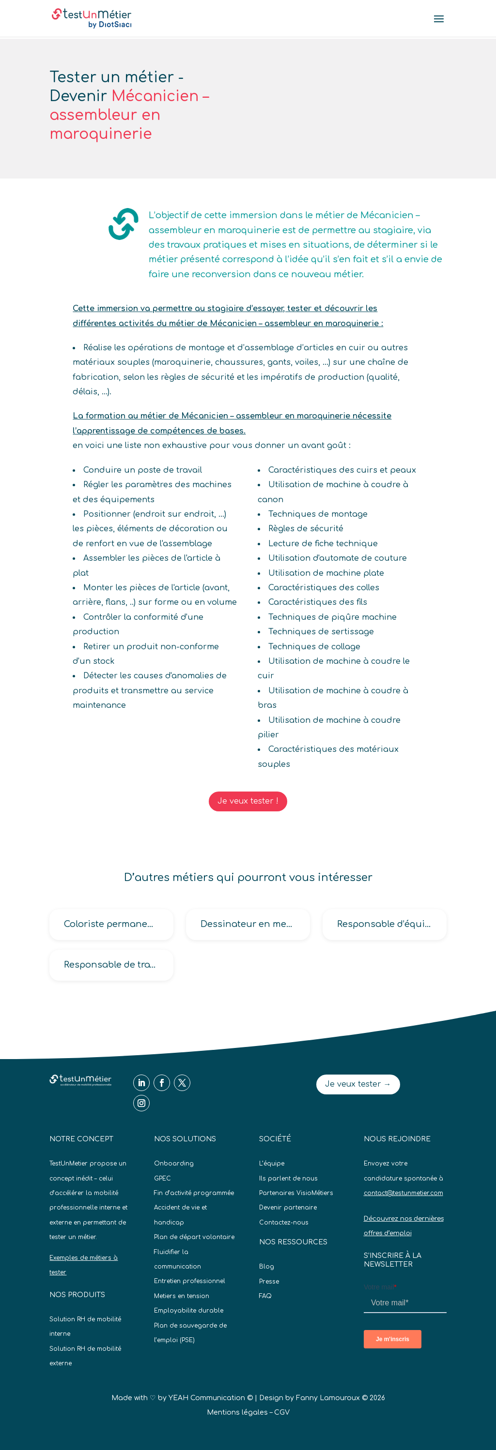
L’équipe (271, 1163)
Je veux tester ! (248, 801)
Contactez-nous (284, 1222)
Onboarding (174, 1163)
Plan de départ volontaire (194, 1237)
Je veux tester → (358, 1084)
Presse (269, 1281)
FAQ (265, 1296)
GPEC (162, 1178)
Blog (266, 1266)
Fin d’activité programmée (194, 1193)
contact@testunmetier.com (403, 1193)
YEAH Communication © (211, 1398)
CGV (282, 1412)
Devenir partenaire (288, 1207)
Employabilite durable (188, 1310)
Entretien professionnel (189, 1281)
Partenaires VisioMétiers (296, 1193)
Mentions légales (237, 1412)
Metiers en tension (181, 1296)
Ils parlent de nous (288, 1178)
